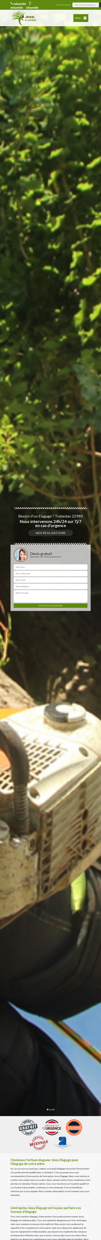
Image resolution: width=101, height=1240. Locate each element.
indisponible (18, 4)
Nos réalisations (51, 533)
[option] (50, 620)
